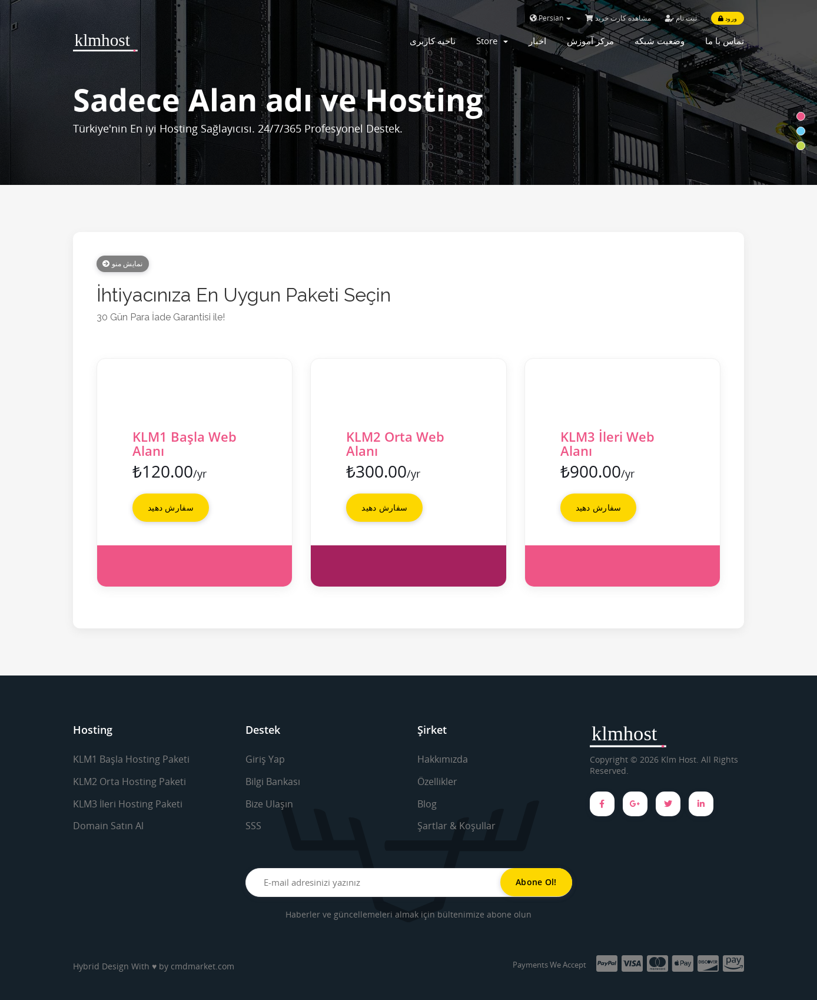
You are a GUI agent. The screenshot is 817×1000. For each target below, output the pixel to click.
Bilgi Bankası (272, 781)
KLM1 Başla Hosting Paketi (131, 759)
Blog (427, 803)
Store (492, 41)
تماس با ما (724, 41)
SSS (253, 825)
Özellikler (437, 781)
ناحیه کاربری (433, 41)
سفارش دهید (171, 507)
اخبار (537, 41)
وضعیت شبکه (660, 41)
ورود (727, 18)
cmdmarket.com (202, 966)
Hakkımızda (442, 759)
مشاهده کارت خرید (618, 18)
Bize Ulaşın (269, 803)
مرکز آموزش (590, 41)
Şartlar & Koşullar (456, 825)
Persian (550, 18)
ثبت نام (681, 18)
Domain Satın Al (108, 825)
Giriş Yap (265, 759)
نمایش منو (122, 264)
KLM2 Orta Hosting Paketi (129, 781)
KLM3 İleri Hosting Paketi (127, 803)
